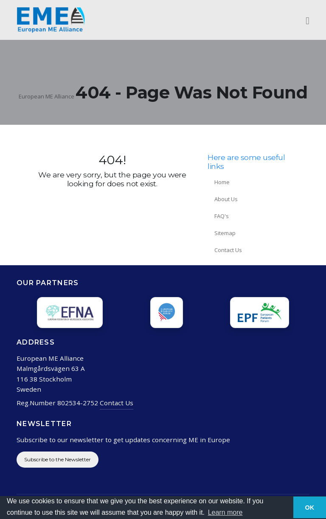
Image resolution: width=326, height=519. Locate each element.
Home (222, 182)
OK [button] (310, 507)
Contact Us (228, 250)
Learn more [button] (225, 512)
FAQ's (221, 216)
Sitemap (225, 233)
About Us (226, 199)
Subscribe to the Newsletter (57, 459)
